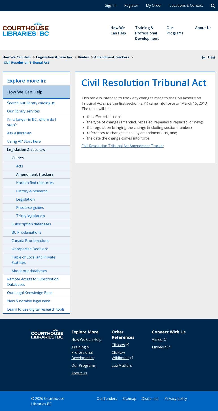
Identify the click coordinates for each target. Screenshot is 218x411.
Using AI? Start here (24, 141)
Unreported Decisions (30, 248)
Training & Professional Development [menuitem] (147, 33)
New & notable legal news (29, 301)
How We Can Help (17, 57)
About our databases (29, 270)
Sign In (111, 5)
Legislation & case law (54, 57)
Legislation (25, 199)
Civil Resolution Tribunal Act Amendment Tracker (122, 145)
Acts (19, 166)
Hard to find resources (35, 182)
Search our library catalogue (31, 102)
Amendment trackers (111, 57)
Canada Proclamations (30, 240)
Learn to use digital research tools (36, 309)
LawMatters (122, 365)
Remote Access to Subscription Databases (33, 282)
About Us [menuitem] (203, 27)
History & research (31, 191)
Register (131, 5)
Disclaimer (150, 398)
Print (208, 57)
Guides (83, 57)
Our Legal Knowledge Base (29, 292)
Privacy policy (176, 398)
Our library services (23, 111)
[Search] (213, 5)
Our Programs (83, 365)
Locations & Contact (186, 5)
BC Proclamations (26, 232)
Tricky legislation (30, 215)
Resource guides (30, 207)
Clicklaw (123, 355)
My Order (154, 5)
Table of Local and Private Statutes (33, 260)
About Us (79, 373)
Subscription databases (31, 224)
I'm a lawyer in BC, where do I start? (31, 122)
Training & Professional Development (82, 352)
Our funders (107, 398)
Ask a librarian (19, 133)
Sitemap (129, 398)
